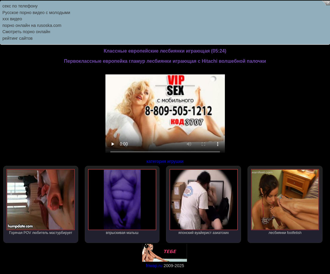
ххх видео (12, 18)
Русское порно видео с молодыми (36, 12)
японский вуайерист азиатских (204, 202)
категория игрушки (165, 161)
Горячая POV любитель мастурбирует (41, 202)
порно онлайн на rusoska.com (32, 25)
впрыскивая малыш (122, 202)
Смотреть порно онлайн (26, 31)
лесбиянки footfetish (285, 202)
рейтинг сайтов (17, 38)
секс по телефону (20, 6)
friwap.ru (154, 265)
